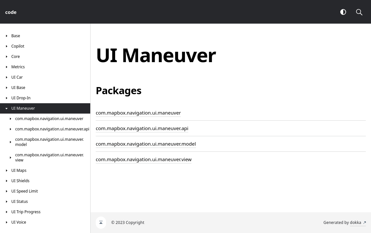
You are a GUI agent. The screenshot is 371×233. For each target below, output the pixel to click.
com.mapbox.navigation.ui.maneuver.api (142, 128)
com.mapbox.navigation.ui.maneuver (138, 112)
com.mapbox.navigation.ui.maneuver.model (146, 143)
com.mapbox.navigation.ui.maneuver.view (143, 159)
